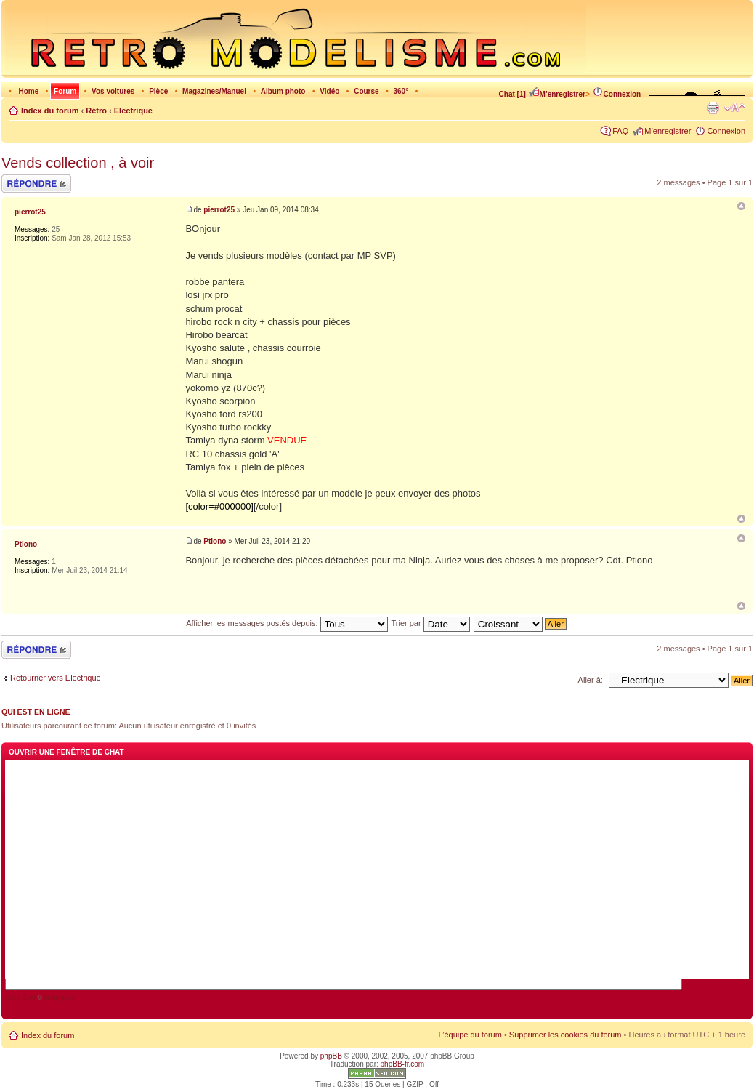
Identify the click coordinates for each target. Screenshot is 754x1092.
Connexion (616, 94)
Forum (65, 91)
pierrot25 (219, 210)
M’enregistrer (556, 94)
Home (28, 91)
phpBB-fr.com (403, 1064)
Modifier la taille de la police (734, 107)
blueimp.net (60, 997)
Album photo (283, 91)
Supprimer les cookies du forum (565, 1034)
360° (400, 91)
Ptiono (214, 541)
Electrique (133, 110)
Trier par (430, 623)
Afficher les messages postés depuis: (286, 623)
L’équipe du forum (469, 1034)
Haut (741, 519)
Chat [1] (512, 94)
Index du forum (49, 110)
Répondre (36, 183)
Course (366, 91)
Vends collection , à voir (77, 163)
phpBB (331, 1056)
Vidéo (329, 91)
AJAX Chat (20, 997)
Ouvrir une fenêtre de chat (66, 752)
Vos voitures (113, 91)
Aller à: (590, 679)
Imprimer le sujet (713, 107)
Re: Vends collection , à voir (741, 538)
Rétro (96, 110)
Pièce (158, 91)
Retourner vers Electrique (55, 677)
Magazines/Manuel (214, 91)
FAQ (620, 131)
